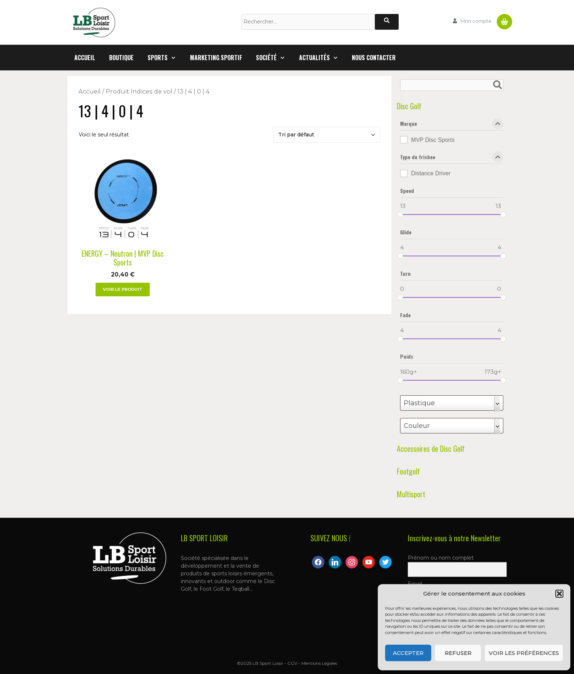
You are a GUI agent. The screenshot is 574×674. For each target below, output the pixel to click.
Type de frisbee (451, 158)
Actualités (322, 57)
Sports (165, 57)
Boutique (121, 57)
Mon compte (476, 21)
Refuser (458, 652)
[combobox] (451, 403)
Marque (451, 125)
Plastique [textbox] (419, 403)
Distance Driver (431, 173)
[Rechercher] (387, 22)
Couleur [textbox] (417, 426)
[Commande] (326, 135)
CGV (292, 663)
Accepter (408, 652)
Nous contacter (374, 57)
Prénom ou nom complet (441, 557)
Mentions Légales (319, 663)
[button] (559, 593)
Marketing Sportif (216, 57)
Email (415, 583)
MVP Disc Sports (433, 140)
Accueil (84, 57)
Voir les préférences (524, 652)
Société (274, 57)
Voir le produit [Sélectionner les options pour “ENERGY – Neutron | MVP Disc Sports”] (122, 289)
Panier (504, 19)
